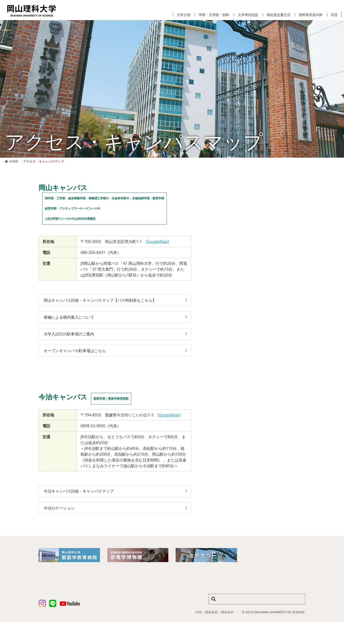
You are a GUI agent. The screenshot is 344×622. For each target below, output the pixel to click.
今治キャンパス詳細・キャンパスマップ (79, 491)
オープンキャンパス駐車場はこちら (75, 350)
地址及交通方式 (278, 14)
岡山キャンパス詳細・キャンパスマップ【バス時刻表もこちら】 (100, 300)
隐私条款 (211, 612)
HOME (13, 161)
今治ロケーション (59, 508)
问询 (198, 612)
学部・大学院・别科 (214, 14)
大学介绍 (183, 14)
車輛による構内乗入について (69, 317)
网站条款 (227, 612)
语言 (334, 14)
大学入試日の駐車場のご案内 (69, 334)
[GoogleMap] (157, 241)
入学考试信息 (248, 14)
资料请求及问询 (310, 14)
